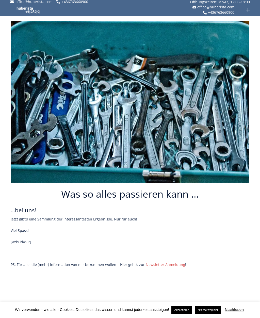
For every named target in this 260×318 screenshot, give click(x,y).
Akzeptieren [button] (181, 309)
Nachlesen (234, 309)
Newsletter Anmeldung (165, 264)
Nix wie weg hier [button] (208, 309)
